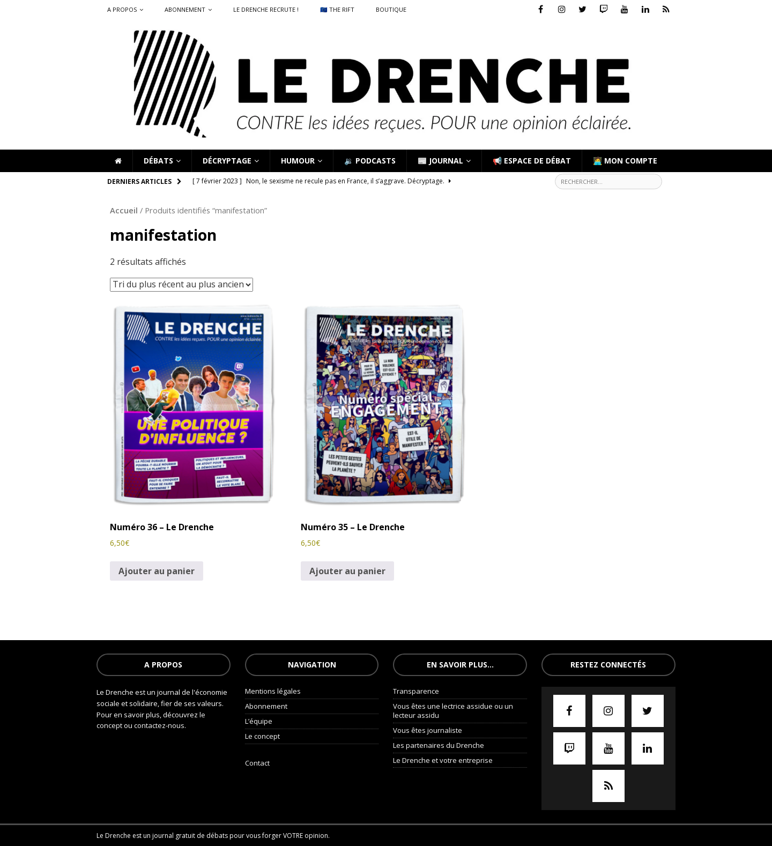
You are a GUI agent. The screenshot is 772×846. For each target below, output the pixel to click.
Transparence (416, 691)
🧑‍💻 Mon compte (625, 160)
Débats (158, 160)
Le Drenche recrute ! (266, 9)
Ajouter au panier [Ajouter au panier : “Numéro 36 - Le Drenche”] (156, 571)
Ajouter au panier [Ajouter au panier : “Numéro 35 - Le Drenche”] (347, 571)
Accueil (124, 210)
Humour (298, 160)
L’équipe (258, 721)
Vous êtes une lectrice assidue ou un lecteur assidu (453, 710)
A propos (122, 9)
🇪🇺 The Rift (337, 9)
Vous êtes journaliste (427, 730)
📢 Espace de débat (532, 160)
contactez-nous (159, 725)
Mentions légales (273, 691)
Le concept (262, 736)
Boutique (391, 9)
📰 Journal (440, 160)
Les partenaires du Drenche (438, 745)
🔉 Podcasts (370, 160)
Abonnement (185, 9)
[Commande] (181, 285)
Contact (257, 763)
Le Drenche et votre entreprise (443, 760)
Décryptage (227, 160)
